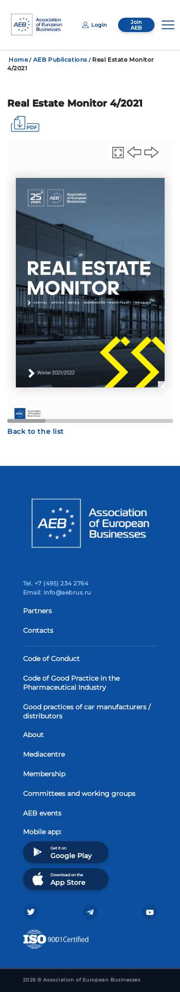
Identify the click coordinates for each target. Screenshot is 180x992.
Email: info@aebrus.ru (57, 592)
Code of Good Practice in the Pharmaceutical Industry (71, 683)
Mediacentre (44, 754)
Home (18, 59)
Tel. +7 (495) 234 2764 (56, 583)
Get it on (61, 852)
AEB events (42, 813)
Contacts (38, 630)
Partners (37, 610)
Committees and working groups (79, 793)
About (33, 734)
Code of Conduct (51, 658)
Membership (44, 774)
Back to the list (35, 431)
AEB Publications (60, 59)
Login (94, 25)
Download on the (57, 879)
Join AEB (136, 25)
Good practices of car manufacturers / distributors (87, 711)
